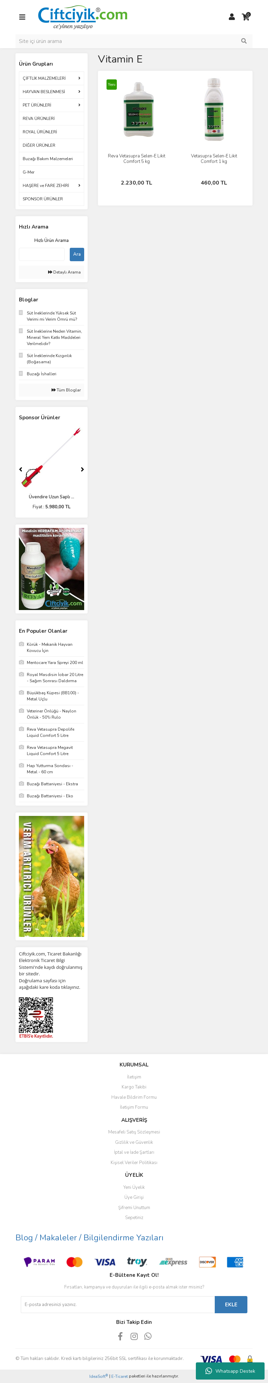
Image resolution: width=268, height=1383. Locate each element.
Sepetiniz (134, 1218)
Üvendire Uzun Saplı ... (51, 497)
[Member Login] (232, 17)
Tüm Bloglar (66, 390)
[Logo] (82, 17)
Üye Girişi (134, 1197)
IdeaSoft (98, 1376)
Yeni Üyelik (134, 1187)
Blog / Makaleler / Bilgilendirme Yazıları (89, 1237)
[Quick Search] (42, 254)
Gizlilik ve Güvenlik (134, 1142)
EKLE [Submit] (231, 1304)
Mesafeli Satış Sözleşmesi (134, 1132)
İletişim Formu (134, 1107)
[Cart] (246, 17)
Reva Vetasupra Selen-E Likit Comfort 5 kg (136, 159)
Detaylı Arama (64, 272)
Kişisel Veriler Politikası (134, 1163)
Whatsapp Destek (230, 1371)
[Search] (134, 41)
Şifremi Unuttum (134, 1208)
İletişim (134, 1077)
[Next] (82, 469)
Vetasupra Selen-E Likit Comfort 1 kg (214, 159)
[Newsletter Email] (118, 1304)
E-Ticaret (119, 1376)
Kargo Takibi (134, 1087)
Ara (77, 254)
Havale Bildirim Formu (134, 1097)
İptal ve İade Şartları (134, 1152)
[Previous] (20, 469)
